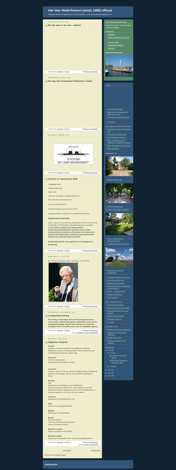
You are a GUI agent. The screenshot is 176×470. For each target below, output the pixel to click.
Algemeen (110, 48)
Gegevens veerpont (57, 342)
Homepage (67, 450)
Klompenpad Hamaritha (115, 305)
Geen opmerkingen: (92, 72)
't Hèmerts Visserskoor (115, 109)
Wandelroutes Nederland (115, 316)
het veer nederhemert (91, 444)
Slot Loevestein (112, 297)
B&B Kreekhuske (113, 149)
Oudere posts (95, 450)
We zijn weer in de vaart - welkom (64, 25)
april (111, 353)
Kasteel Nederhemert (114, 180)
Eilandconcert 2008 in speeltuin (118, 209)
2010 (110, 376)
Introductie (111, 34)
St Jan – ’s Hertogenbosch (116, 291)
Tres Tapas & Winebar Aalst (116, 134)
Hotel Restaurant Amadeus (116, 137)
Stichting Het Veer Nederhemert (118, 38)
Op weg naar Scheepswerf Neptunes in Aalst (70, 81)
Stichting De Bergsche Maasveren (119, 329)
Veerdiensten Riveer (114, 338)
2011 (110, 373)
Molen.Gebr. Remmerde (115, 280)
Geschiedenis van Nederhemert (118, 117)
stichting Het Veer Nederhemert (88, 333)
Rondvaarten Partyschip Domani (118, 277)
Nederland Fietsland (114, 319)
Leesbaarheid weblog (58, 316)
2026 (110, 350)
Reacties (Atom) (60, 455)
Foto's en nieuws (113, 42)
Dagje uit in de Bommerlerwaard (118, 308)
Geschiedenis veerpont (115, 45)
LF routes (110, 322)
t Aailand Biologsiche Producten (118, 244)
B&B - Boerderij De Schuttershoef (118, 146)
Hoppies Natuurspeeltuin (115, 283)
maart (112, 366)
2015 (110, 370)
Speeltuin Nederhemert (115, 206)
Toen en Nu (111, 122)
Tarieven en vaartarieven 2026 (62, 179)
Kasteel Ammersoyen (114, 294)
